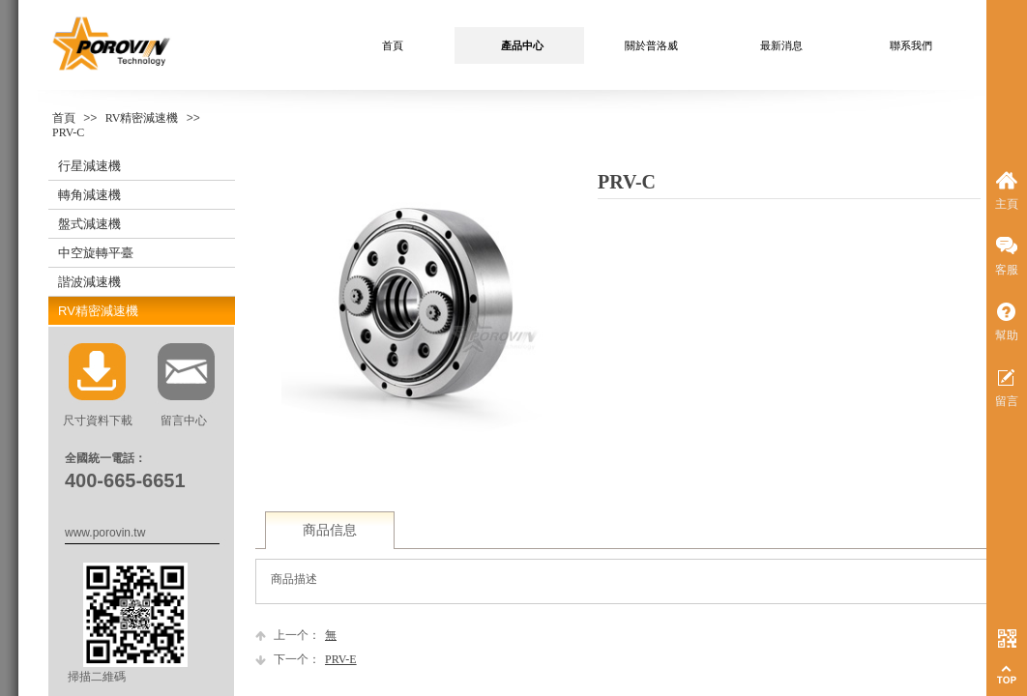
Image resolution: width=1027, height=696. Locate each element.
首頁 (63, 118)
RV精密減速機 (142, 118)
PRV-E (306, 660)
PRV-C (68, 132)
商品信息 (330, 530)
